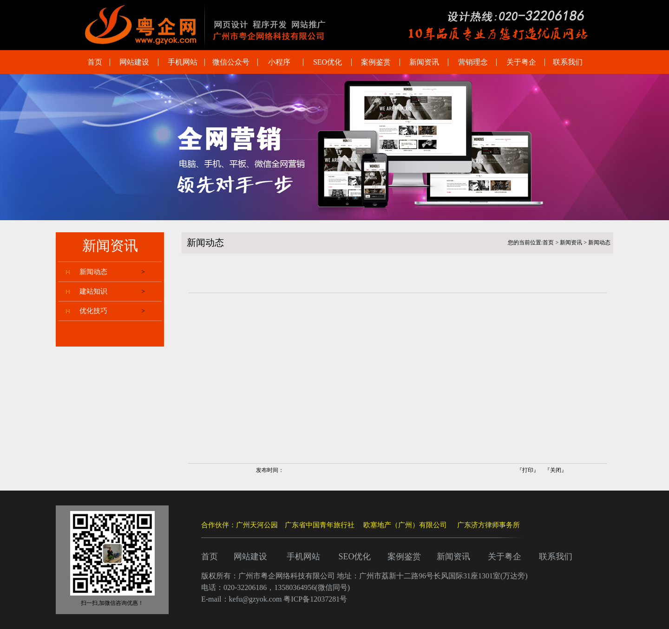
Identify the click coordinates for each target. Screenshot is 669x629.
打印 (527, 470)
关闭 (555, 470)
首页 (548, 242)
